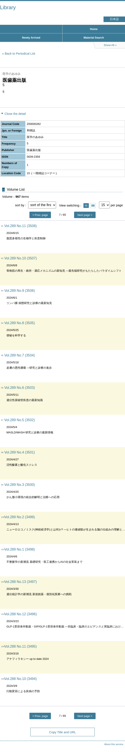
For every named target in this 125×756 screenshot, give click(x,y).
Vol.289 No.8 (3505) (19, 323)
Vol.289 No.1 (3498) (19, 549)
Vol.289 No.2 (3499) (19, 517)
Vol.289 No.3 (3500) (19, 485)
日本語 (114, 19)
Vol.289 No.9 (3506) (19, 290)
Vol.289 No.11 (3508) (20, 226)
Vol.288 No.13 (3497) (20, 582)
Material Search (94, 37)
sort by (19, 205)
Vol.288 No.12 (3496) (20, 614)
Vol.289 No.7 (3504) (19, 355)
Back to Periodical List (20, 53)
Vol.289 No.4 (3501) (19, 452)
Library (8, 7)
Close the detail (15, 113)
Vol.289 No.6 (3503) (19, 387)
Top (117, 744)
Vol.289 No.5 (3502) (19, 420)
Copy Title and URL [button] (62, 732)
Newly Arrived (31, 37)
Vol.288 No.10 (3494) (20, 679)
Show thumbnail (93, 205)
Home (94, 29)
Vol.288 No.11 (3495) (20, 646)
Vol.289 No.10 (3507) (20, 258)
